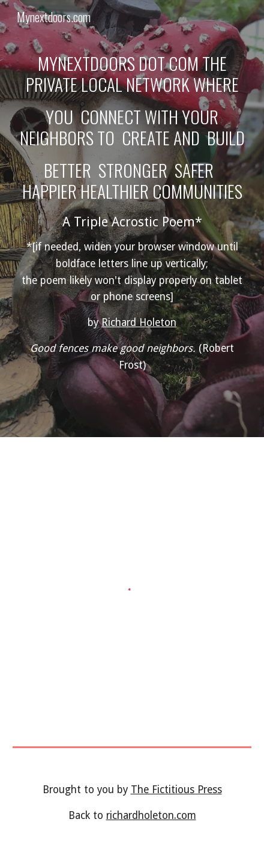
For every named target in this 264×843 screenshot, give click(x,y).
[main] (132, 218)
